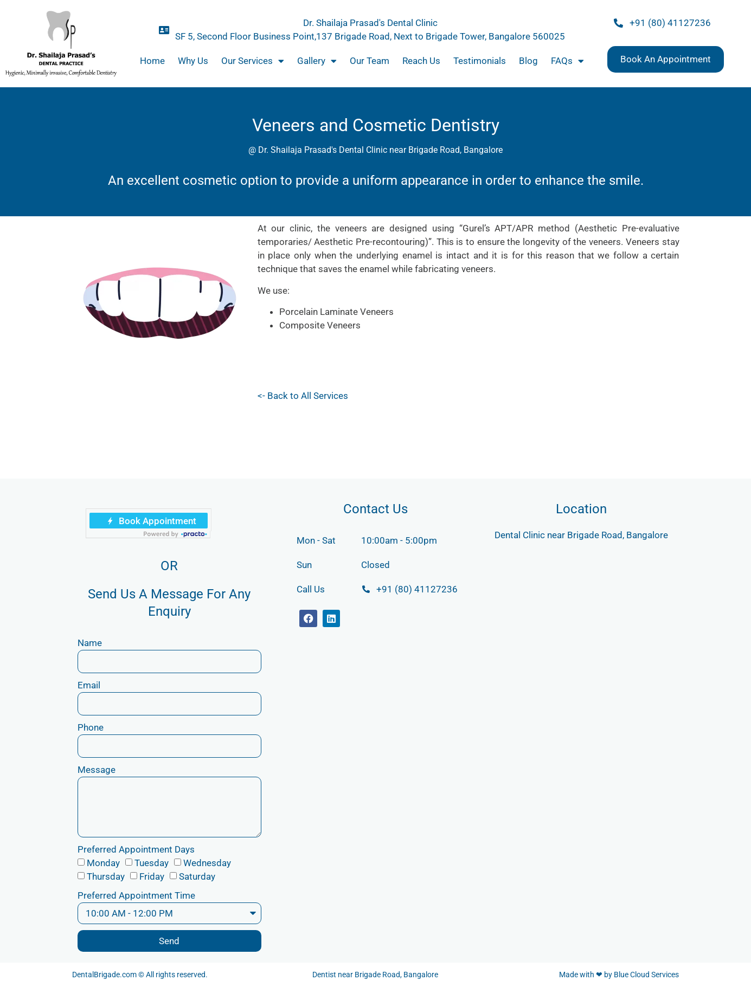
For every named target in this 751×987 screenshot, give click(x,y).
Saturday (197, 876)
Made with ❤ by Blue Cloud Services (619, 974)
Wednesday (207, 862)
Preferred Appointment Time (136, 895)
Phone (91, 727)
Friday (151, 876)
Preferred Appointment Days (136, 849)
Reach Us (421, 60)
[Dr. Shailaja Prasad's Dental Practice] (581, 634)
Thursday (106, 876)
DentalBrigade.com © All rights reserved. (140, 974)
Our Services (252, 61)
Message (96, 769)
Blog (528, 60)
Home (152, 60)
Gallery (317, 61)
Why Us (193, 60)
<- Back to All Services (303, 395)
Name (90, 642)
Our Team (369, 60)
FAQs (567, 61)
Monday (103, 862)
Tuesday (151, 862)
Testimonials (479, 60)
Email (89, 685)
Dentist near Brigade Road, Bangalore (375, 974)
